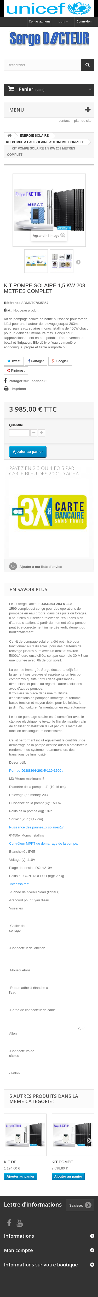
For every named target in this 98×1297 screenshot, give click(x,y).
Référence (12, 303)
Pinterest (16, 370)
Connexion (84, 21)
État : (8, 310)
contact (64, 121)
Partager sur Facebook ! (28, 381)
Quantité (16, 425)
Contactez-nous (39, 21)
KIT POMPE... (64, 1162)
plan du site (83, 121)
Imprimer (19, 389)
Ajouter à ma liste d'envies (40, 567)
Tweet (13, 361)
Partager (36, 361)
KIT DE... (12, 1162)
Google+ (60, 361)
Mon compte (18, 1250)
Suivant (78, 261)
